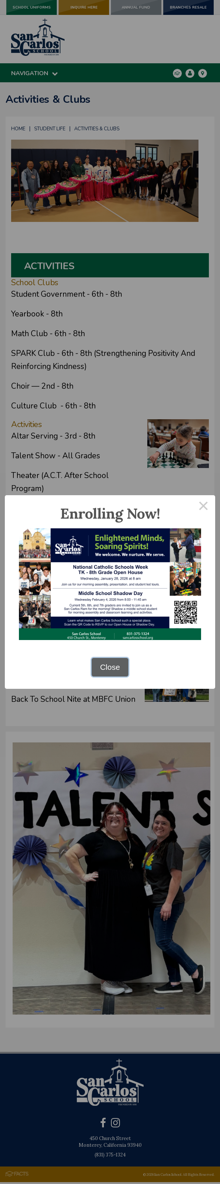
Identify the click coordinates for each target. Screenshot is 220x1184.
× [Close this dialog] (204, 507)
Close (110, 667)
